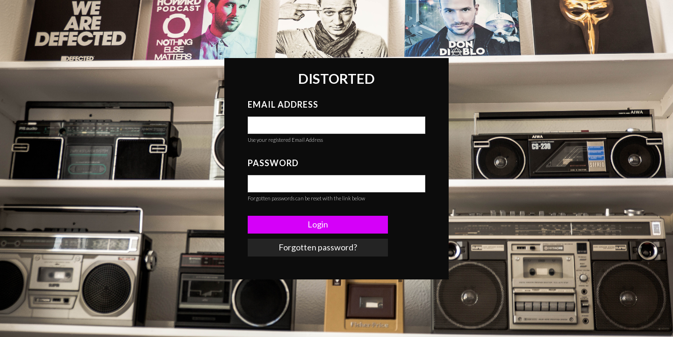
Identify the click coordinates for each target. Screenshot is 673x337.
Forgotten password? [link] (318, 247)
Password (273, 163)
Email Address (283, 104)
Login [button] (318, 224)
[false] (336, 125)
